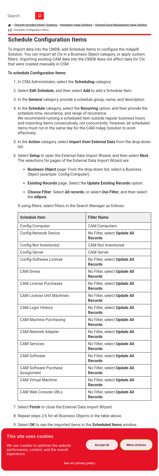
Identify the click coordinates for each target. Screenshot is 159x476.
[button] (39, 16)
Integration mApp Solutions (76, 25)
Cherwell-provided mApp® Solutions (35, 25)
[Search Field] (24, 16)
